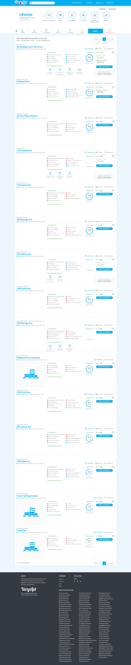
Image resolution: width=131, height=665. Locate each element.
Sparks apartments (104, 623)
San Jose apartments (104, 616)
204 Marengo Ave (24, 323)
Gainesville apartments (64, 657)
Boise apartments (63, 612)
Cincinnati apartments (64, 629)
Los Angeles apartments (85, 623)
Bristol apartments (63, 617)
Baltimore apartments (64, 602)
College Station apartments (66, 634)
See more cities (103, 657)
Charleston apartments (65, 621)
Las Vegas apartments (84, 617)
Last (112, 39)
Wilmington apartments (105, 653)
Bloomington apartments (65, 610)
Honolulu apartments (84, 600)
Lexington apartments (84, 621)
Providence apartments (105, 597)
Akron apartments (63, 593)
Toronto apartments (104, 638)
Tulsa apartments (103, 642)
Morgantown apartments (85, 642)
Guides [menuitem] (89, 3)
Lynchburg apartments (84, 627)
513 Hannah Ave (23, 185)
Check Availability (104, 66)
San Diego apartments (104, 612)
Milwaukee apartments (85, 636)
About (61, 579)
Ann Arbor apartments (64, 595)
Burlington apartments (64, 619)
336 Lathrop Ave (23, 254)
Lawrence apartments (84, 619)
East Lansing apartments (65, 653)
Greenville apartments (84, 595)
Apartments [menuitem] (77, 3)
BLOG (75, 578)
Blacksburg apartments (65, 608)
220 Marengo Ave (24, 219)
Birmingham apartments (65, 606)
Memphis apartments (84, 633)
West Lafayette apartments (106, 650)
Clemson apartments (64, 631)
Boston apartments (64, 614)
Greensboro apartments (85, 593)
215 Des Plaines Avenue (27, 116)
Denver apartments (64, 646)
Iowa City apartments (84, 606)
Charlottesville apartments (65, 625)
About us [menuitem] (99, 3)
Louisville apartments (84, 625)
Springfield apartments (104, 625)
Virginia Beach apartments (105, 646)
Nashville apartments (84, 644)
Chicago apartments (64, 627)
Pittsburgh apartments (104, 593)
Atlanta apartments (64, 599)
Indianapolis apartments (85, 604)
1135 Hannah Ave (24, 150)
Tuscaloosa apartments (105, 644)
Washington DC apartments (106, 648)
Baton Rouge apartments (65, 604)
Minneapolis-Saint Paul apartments (88, 640)
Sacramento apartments (105, 606)
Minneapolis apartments (85, 638)
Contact (61, 581)
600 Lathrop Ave (23, 426)
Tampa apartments (103, 633)
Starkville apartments (104, 627)
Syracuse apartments (104, 631)
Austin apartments (63, 600)
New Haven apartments (85, 650)
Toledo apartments (104, 634)
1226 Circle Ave (23, 392)
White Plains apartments (105, 652)
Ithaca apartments (83, 610)
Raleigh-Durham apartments (106, 599)
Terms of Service (25, 595)
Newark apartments (84, 646)
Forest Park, (21, 49)
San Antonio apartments (105, 610)
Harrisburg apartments (84, 597)
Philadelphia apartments (85, 659)
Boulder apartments (64, 616)
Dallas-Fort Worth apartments (66, 644)
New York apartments (84, 653)
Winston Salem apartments (106, 655)
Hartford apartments (84, 599)
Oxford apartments (84, 657)
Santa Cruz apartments (105, 617)
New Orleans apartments (85, 652)
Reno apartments (103, 600)
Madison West (23, 81)
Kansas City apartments (85, 614)
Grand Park (21, 530)
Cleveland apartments (64, 633)
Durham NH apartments (65, 652)
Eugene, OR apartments (65, 655)
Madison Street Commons (28, 357)
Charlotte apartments (64, 623)
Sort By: (98, 43)
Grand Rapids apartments (65, 661)
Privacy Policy (34, 595)
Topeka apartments (104, 636)
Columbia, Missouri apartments (67, 638)
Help (60, 584)
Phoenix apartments (84, 661)
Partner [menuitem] (110, 3)
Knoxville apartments (84, 616)
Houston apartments (84, 602)
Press (60, 586)
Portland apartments (104, 595)
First (96, 39)
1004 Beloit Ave (23, 288)
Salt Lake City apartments (105, 608)
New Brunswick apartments (86, 648)
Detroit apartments (64, 650)
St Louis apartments (104, 629)
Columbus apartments (64, 640)
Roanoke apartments (104, 604)
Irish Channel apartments (85, 608)
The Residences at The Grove (29, 47)
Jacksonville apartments (85, 612)
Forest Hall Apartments (27, 496)
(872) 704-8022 (104, 74)
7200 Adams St (23, 461)
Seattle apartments (104, 619)
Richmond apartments (104, 602)
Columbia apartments (64, 636)
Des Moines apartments (65, 648)
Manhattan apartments (85, 631)
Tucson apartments (104, 640)
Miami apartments (83, 634)
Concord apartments (64, 642)
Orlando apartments (84, 655)
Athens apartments (64, 597)
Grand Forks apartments (65, 659)
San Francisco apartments (105, 614)
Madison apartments (84, 629)
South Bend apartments (105, 621)
